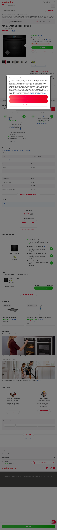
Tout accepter (28, 97)
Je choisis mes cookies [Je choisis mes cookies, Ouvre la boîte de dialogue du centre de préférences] (28, 105)
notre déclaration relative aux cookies (37, 93)
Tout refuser (28, 101)
